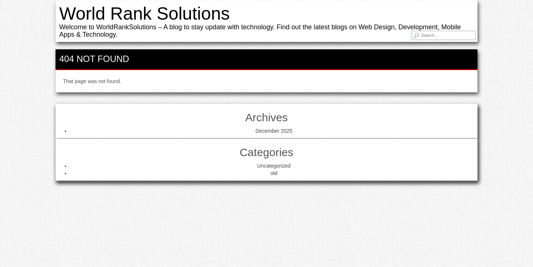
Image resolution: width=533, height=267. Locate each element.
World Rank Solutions (144, 13)
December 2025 (273, 131)
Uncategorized (274, 166)
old (274, 173)
